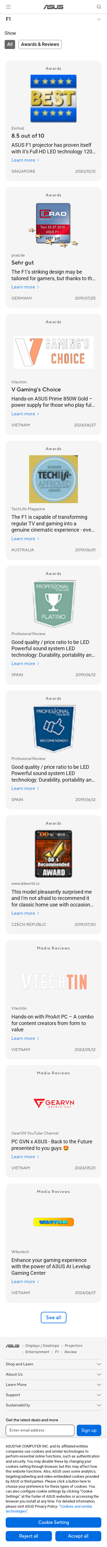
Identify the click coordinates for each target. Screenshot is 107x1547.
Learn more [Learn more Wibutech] (25, 1281)
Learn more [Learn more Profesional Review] (25, 663)
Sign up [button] (89, 1430)
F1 (8, 19)
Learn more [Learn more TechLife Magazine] (25, 539)
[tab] (10, 44)
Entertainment (37, 1352)
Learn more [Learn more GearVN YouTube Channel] (25, 1157)
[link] (53, 7)
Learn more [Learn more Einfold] (25, 160)
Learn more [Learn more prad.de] (25, 287)
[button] (8, 6)
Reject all (28, 1536)
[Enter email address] (40, 1430)
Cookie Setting (53, 1522)
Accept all (78, 1536)
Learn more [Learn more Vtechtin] (25, 414)
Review (70, 1352)
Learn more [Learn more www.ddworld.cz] (25, 913)
